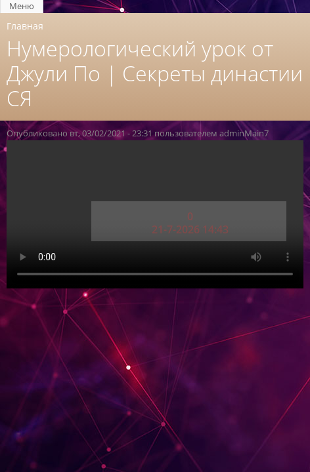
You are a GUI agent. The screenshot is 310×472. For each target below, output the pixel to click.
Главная (25, 26)
